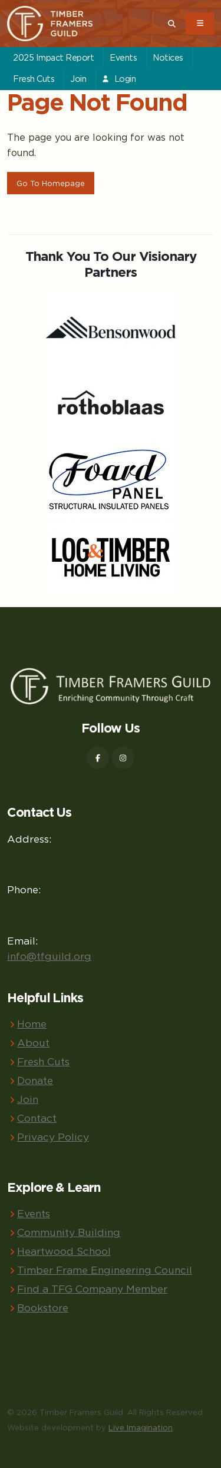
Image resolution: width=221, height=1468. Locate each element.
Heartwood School (64, 1251)
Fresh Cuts (33, 78)
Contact (37, 1118)
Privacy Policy (53, 1136)
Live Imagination (140, 1427)
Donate (35, 1080)
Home (32, 1023)
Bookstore (42, 1307)
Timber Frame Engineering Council (104, 1269)
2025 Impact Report (53, 57)
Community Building (68, 1232)
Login (118, 78)
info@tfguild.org (49, 956)
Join (78, 78)
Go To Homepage (51, 183)
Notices (168, 57)
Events (123, 57)
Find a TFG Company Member (92, 1288)
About (33, 1042)
